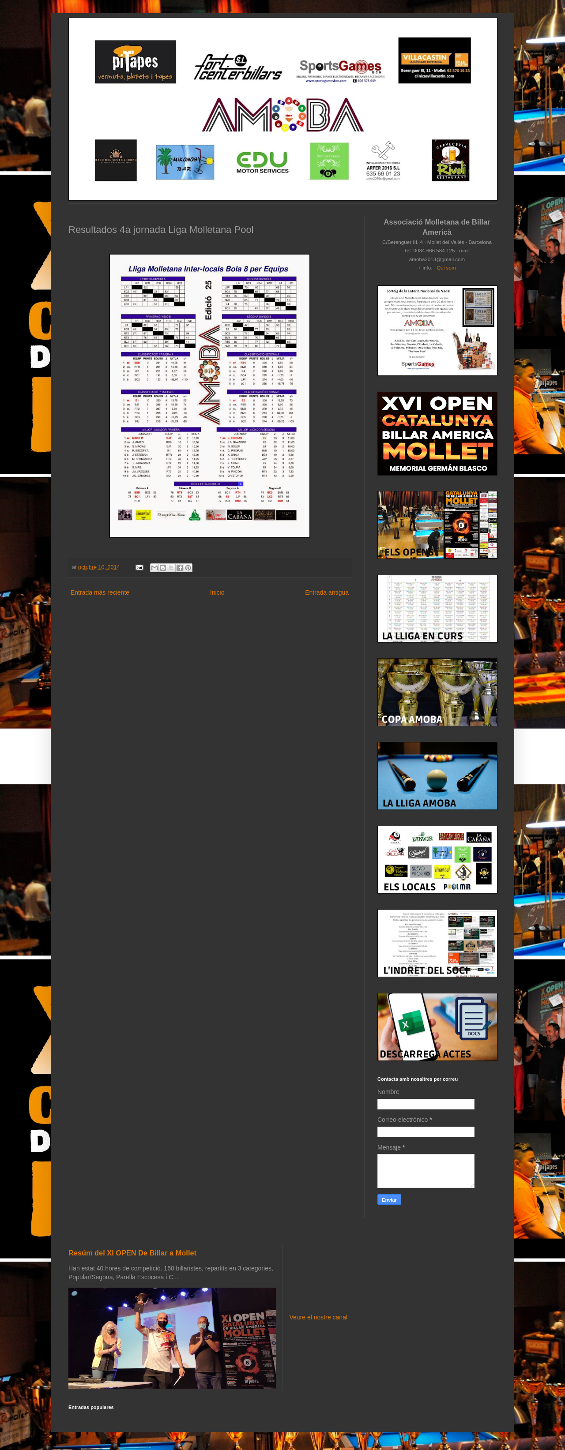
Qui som (446, 267)
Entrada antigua (327, 592)
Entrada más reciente (100, 592)
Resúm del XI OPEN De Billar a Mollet (132, 1253)
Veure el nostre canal (319, 1317)
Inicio (217, 592)
